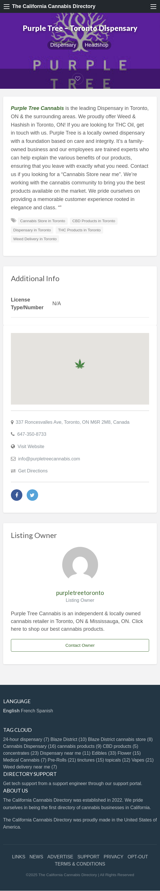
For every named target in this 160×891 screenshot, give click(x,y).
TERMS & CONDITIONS (80, 864)
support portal (127, 783)
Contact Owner (80, 645)
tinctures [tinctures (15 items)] (90, 760)
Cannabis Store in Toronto (42, 221)
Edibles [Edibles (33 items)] (104, 753)
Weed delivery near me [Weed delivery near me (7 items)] (30, 766)
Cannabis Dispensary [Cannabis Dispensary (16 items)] (29, 746)
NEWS (36, 856)
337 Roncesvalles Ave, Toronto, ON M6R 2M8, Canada (73, 422)
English (11, 710)
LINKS (18, 856)
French (28, 710)
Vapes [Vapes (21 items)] (143, 760)
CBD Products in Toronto (93, 221)
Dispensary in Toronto (32, 230)
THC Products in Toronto (79, 230)
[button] (80, 364)
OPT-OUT (138, 856)
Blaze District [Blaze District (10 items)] (68, 739)
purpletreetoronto (80, 592)
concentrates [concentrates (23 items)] (21, 753)
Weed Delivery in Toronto (34, 239)
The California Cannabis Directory (53, 6)
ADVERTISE (60, 856)
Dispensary (63, 45)
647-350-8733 (31, 434)
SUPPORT (88, 856)
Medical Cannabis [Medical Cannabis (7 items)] (24, 760)
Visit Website (30, 446)
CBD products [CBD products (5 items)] (120, 746)
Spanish (44, 710)
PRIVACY (113, 856)
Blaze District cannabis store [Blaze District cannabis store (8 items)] (120, 739)
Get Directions (33, 470)
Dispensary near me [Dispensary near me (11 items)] (65, 753)
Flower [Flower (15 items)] (129, 753)
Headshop (96, 45)
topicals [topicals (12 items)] (117, 760)
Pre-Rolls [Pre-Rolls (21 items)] (62, 760)
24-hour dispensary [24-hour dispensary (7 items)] (26, 739)
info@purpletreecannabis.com (49, 458)
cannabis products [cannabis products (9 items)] (79, 746)
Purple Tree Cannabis (37, 108)
